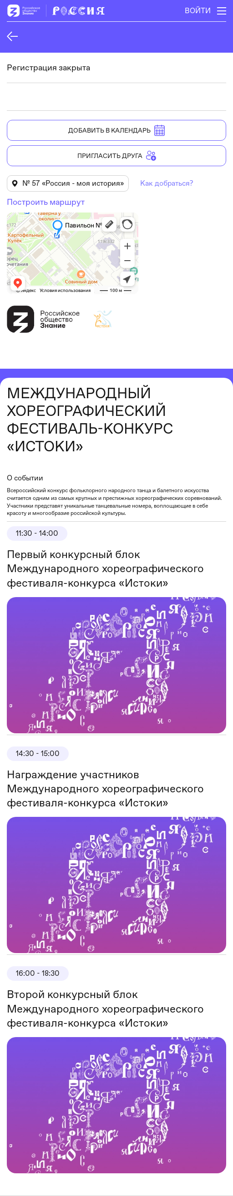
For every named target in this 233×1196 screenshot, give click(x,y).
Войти (198, 10)
